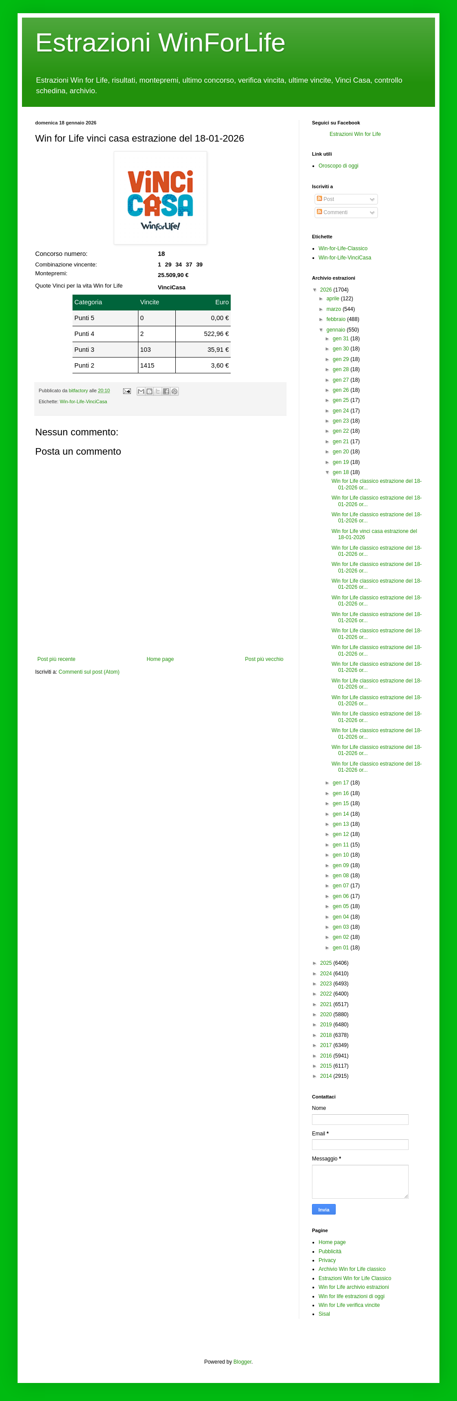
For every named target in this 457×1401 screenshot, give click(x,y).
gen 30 (341, 349)
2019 (326, 1025)
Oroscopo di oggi (339, 166)
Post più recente (56, 659)
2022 (326, 994)
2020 (326, 1014)
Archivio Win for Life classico (352, 1269)
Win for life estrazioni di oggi (351, 1296)
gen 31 (341, 339)
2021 (326, 1004)
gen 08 (341, 875)
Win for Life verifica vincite (349, 1305)
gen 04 (341, 917)
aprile (332, 299)
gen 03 (341, 927)
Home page (160, 659)
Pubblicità (330, 1251)
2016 (326, 1056)
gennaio (335, 330)
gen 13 (341, 824)
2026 (326, 290)
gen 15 (341, 803)
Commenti (332, 212)
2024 (326, 973)
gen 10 (341, 855)
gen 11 (341, 845)
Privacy (327, 1260)
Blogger (242, 1362)
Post (325, 199)
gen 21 (341, 441)
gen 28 (341, 369)
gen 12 (341, 834)
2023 (326, 984)
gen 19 (341, 462)
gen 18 (341, 472)
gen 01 (341, 948)
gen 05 (341, 906)
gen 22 (341, 431)
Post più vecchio (264, 659)
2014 (326, 1076)
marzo (333, 309)
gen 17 (341, 783)
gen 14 (341, 814)
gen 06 (341, 896)
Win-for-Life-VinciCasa (83, 401)
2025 (326, 963)
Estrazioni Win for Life (355, 134)
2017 (326, 1045)
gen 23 (341, 421)
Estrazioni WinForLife (160, 42)
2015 (326, 1066)
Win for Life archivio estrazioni (354, 1287)
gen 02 (341, 937)
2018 (326, 1035)
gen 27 (341, 380)
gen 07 (341, 886)
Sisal (324, 1314)
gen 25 (341, 400)
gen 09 (341, 865)
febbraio (335, 319)
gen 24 (341, 411)
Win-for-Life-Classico (343, 248)
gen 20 (341, 452)
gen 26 (341, 390)
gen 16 (341, 793)
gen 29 (341, 359)
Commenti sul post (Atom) (89, 672)
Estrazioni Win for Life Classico (355, 1278)
